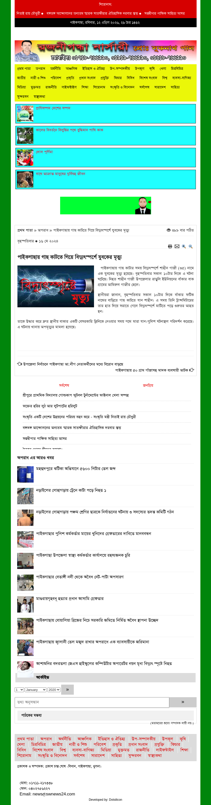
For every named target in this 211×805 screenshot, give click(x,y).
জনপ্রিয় (148, 385)
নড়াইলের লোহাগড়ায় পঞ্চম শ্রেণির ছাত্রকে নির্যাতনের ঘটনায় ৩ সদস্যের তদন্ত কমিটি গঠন (105, 512)
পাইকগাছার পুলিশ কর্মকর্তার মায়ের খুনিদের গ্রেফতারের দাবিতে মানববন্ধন (93, 534)
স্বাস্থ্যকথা (39, 96)
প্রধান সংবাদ (87, 78)
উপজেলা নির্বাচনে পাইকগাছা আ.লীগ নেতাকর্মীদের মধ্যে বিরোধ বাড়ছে (73, 364)
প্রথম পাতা (24, 68)
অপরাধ (40, 68)
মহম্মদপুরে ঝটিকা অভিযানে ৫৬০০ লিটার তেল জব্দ (75, 469)
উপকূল (139, 68)
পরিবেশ (56, 78)
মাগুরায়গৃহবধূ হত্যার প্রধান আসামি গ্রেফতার (70, 599)
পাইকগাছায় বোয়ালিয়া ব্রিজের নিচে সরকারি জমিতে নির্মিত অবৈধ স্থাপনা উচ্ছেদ (97, 620)
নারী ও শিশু (38, 78)
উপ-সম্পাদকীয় (120, 68)
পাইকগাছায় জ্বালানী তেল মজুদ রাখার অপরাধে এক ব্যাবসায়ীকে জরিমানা (92, 642)
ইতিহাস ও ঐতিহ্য (93, 68)
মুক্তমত (35, 87)
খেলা (163, 68)
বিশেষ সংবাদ (148, 78)
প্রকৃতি (70, 78)
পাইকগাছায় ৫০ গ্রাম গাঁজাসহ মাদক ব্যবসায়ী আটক (151, 370)
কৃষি (152, 68)
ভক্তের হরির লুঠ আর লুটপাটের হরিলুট (50, 406)
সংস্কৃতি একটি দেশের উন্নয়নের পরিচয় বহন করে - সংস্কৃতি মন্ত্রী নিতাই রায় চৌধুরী (79, 417)
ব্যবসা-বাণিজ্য (181, 78)
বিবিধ (130, 78)
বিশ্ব (164, 78)
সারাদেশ (160, 87)
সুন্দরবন (23, 96)
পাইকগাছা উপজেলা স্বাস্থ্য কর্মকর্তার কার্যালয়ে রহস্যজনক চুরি (83, 555)
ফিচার (118, 78)
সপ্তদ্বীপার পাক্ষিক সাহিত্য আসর (171, 13)
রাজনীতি (51, 87)
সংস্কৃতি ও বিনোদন (122, 87)
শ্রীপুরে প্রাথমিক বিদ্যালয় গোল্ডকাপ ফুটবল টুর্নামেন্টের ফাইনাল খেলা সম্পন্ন (76, 395)
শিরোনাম (99, 87)
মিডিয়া (21, 87)
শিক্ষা (85, 87)
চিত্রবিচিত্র (177, 68)
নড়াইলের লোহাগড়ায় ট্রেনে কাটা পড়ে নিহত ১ (71, 490)
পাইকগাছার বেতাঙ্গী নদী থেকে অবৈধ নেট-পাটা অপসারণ (80, 577)
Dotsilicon (115, 799)
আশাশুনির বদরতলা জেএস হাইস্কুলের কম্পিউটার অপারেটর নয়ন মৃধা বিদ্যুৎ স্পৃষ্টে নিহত (104, 664)
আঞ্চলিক (71, 68)
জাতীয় (21, 78)
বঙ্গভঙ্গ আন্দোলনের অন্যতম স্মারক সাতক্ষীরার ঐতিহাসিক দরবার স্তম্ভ (99, 13)
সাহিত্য (175, 87)
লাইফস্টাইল (69, 87)
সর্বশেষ (144, 87)
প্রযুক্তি (105, 78)
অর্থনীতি (55, 68)
